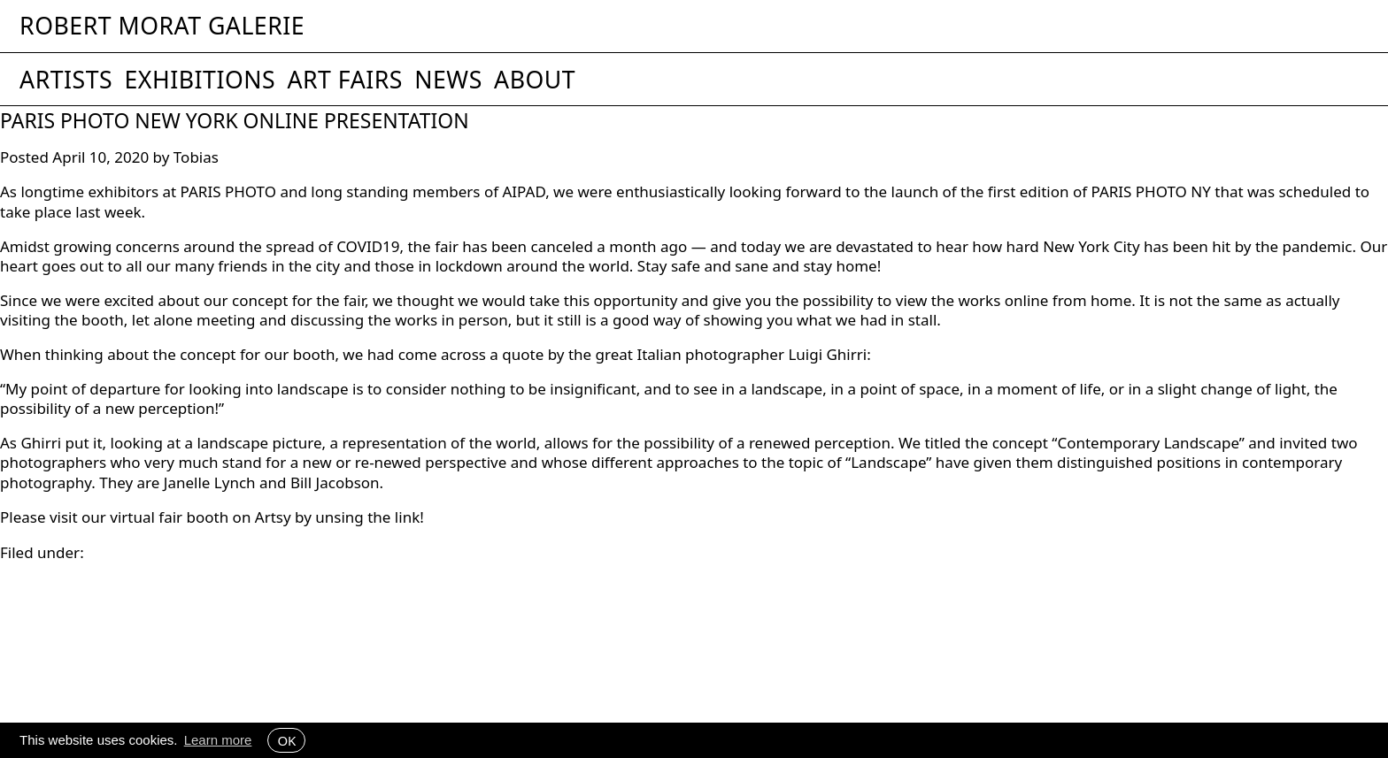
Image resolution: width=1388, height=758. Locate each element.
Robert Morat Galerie (162, 26)
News (448, 80)
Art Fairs (344, 80)
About (534, 80)
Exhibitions (199, 80)
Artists (65, 80)
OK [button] (286, 740)
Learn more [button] (218, 739)
